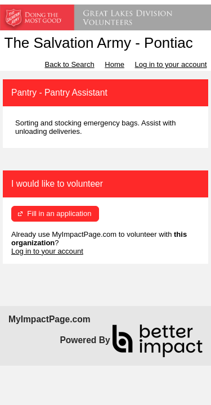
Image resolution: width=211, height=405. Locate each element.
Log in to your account (171, 64)
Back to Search (69, 64)
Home (114, 64)
